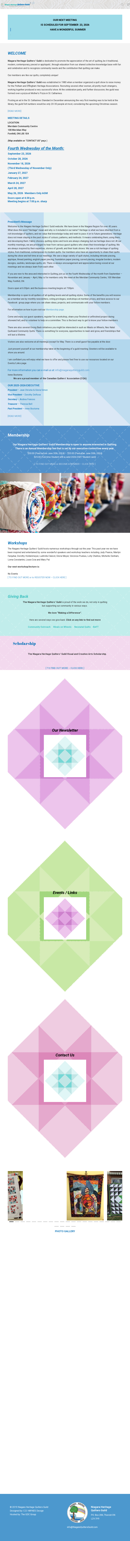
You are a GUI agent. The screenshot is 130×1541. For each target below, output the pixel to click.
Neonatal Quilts (82, 627)
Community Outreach (39, 627)
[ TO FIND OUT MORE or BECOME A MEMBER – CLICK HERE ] (65, 464)
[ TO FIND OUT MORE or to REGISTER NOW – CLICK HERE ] (37, 577)
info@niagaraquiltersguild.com (72, 370)
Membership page (55, 309)
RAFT (96, 627)
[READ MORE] (14, 111)
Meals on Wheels (62, 627)
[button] (128, 4)
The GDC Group (28, 1514)
